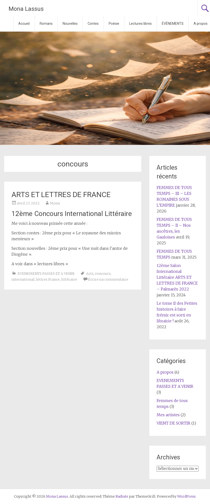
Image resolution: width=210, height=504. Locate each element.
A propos (165, 372)
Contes (93, 23)
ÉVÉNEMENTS (173, 23)
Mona (55, 203)
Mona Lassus (26, 8)
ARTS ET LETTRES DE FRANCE (61, 194)
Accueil (24, 23)
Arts (89, 273)
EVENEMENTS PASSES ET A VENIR (46, 273)
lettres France (48, 279)
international (23, 279)
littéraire (69, 279)
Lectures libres (140, 23)
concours (103, 273)
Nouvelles (70, 23)
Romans (46, 23)
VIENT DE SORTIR (173, 423)
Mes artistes (168, 414)
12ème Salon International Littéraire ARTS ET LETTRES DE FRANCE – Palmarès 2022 (177, 277)
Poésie (114, 23)
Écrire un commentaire (108, 279)
